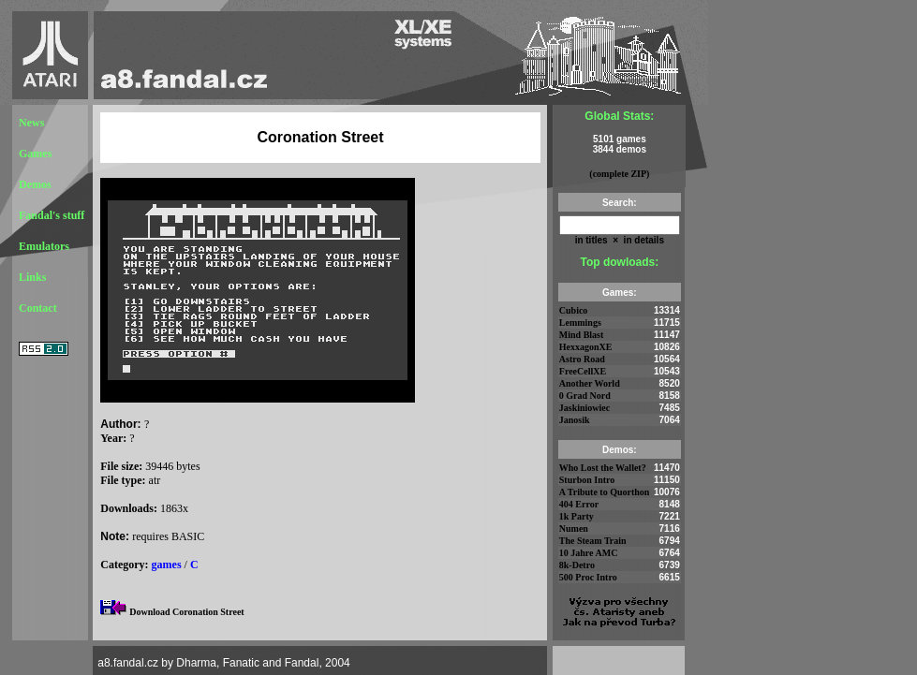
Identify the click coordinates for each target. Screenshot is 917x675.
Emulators (44, 246)
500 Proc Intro (588, 577)
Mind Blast (581, 335)
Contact (38, 308)
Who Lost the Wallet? (602, 467)
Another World (589, 383)
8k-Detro (577, 565)
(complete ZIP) (619, 174)
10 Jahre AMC (588, 553)
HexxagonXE (586, 347)
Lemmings (580, 322)
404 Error (579, 504)
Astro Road (582, 359)
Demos (35, 184)
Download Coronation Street (186, 612)
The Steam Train (593, 541)
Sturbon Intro (587, 480)
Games (35, 153)
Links (32, 277)
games (167, 564)
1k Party (576, 516)
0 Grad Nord (585, 395)
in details (642, 240)
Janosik (574, 420)
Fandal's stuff (51, 215)
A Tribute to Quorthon (604, 492)
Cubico (573, 310)
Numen (573, 528)
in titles (591, 240)
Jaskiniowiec (584, 408)
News (31, 122)
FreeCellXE (582, 371)
